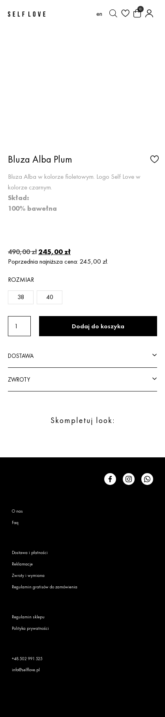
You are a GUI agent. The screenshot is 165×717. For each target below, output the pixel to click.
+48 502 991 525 (27, 658)
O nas (17, 511)
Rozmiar (21, 279)
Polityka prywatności (30, 628)
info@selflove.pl (26, 669)
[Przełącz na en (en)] (99, 13)
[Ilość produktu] (19, 326)
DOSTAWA (21, 355)
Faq (15, 522)
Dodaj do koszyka (98, 326)
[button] (153, 158)
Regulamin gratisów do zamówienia (44, 587)
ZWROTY (19, 379)
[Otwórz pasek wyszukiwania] (113, 13)
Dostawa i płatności (30, 552)
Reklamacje (22, 564)
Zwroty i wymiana (28, 575)
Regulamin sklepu (28, 617)
